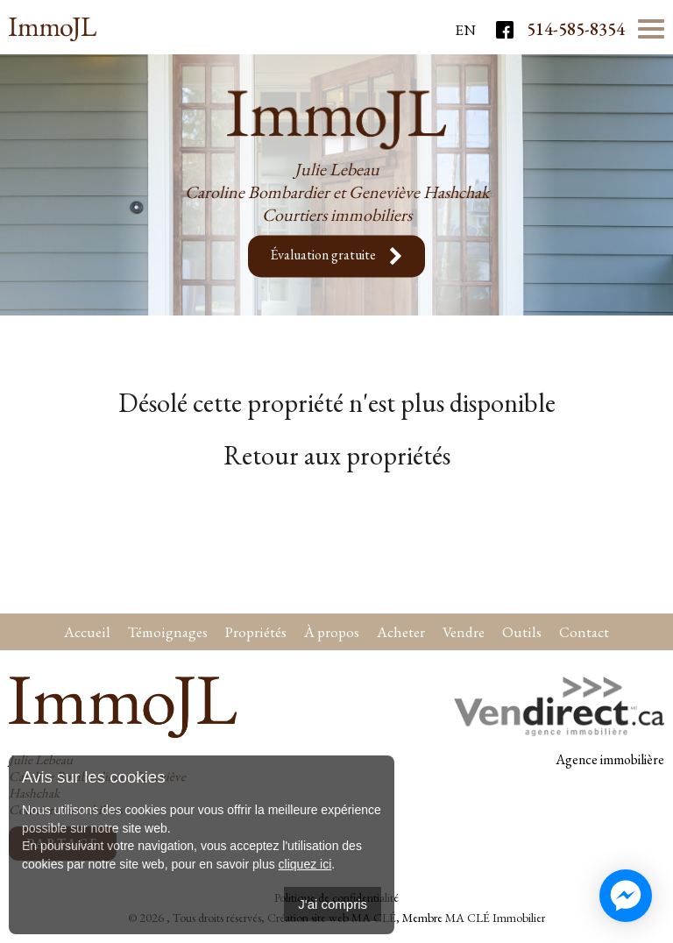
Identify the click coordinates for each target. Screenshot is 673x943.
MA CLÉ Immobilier (495, 917)
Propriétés (256, 632)
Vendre (464, 632)
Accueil (87, 632)
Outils (522, 632)
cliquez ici (305, 864)
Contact (584, 632)
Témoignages (168, 632)
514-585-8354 (576, 29)
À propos (331, 632)
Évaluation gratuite (336, 256)
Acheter (401, 632)
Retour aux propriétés (336, 455)
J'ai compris (332, 904)
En (465, 29)
